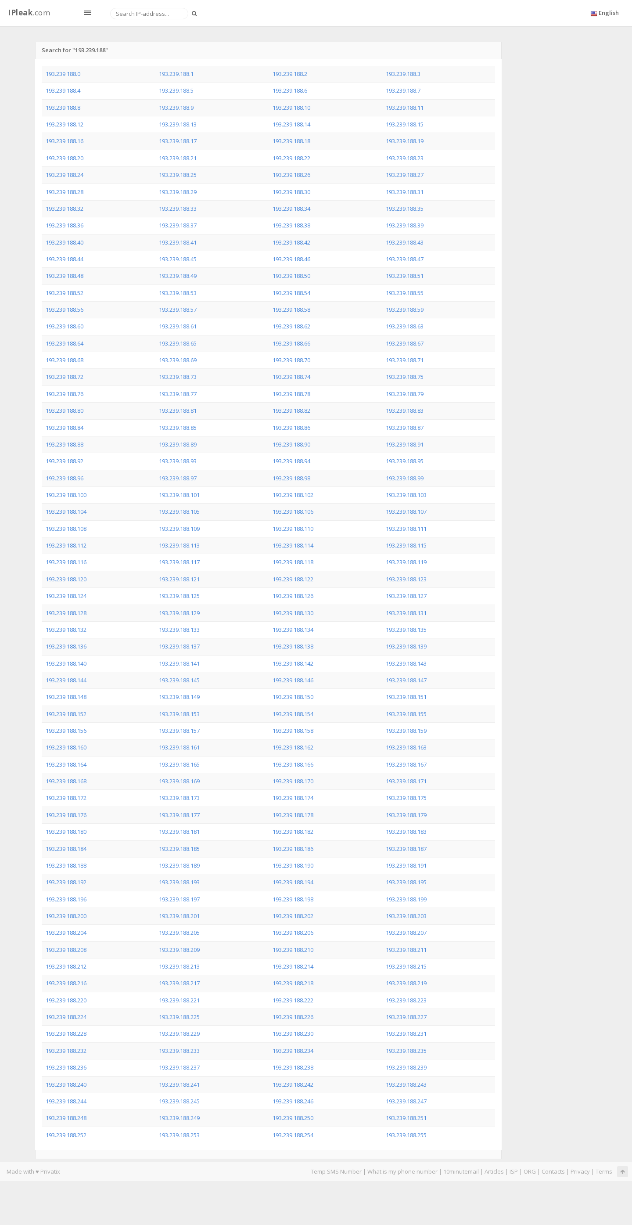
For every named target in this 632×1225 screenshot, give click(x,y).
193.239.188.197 (179, 899)
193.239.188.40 (64, 242)
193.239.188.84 (64, 428)
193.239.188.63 (405, 326)
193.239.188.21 (178, 158)
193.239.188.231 (406, 1034)
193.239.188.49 (178, 276)
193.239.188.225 (179, 1017)
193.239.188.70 (291, 360)
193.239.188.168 (66, 781)
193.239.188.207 (406, 933)
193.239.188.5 (176, 90)
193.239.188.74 (291, 377)
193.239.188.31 (405, 192)
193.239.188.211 (406, 950)
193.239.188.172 (66, 798)
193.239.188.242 (293, 1084)
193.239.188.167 (406, 764)
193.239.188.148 (66, 697)
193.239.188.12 (64, 124)
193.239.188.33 (178, 209)
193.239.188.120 (66, 579)
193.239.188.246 (293, 1101)
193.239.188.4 (63, 90)
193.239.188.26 (291, 175)
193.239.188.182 (293, 832)
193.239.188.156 (66, 731)
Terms (604, 1171)
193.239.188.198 (293, 899)
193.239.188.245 (179, 1101)
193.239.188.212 (66, 966)
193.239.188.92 (64, 461)
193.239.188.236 (66, 1067)
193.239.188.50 (291, 276)
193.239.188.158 (293, 731)
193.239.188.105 (179, 511)
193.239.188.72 (64, 377)
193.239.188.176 (66, 815)
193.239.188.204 (66, 933)
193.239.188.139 (406, 646)
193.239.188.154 (293, 714)
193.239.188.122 (293, 579)
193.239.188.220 (66, 1000)
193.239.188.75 (405, 377)
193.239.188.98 (291, 478)
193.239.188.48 (64, 276)
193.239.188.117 (179, 562)
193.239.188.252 (66, 1135)
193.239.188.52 (64, 293)
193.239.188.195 (406, 882)
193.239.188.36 (64, 225)
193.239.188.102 (293, 495)
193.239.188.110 (293, 529)
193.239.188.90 (291, 444)
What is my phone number (402, 1171)
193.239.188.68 (64, 360)
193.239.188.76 (64, 394)
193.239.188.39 (405, 225)
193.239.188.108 (66, 529)
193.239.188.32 (64, 209)
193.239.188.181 (179, 832)
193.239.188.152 (66, 714)
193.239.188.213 (179, 966)
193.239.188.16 (64, 141)
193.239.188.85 (178, 428)
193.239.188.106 (293, 511)
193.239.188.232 (66, 1051)
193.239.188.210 (293, 950)
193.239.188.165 (179, 764)
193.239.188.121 (179, 579)
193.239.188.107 (406, 511)
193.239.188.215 (406, 966)
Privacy (580, 1171)
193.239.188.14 (291, 124)
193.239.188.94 (291, 461)
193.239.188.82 (291, 410)
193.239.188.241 (179, 1084)
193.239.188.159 (406, 731)
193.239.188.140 (66, 663)
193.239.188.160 (66, 747)
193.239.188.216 (66, 983)
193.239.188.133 (179, 630)
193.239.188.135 (406, 630)
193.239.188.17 (178, 141)
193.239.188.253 (179, 1135)
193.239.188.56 (64, 309)
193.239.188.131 (406, 613)
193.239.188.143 (406, 663)
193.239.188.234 (293, 1051)
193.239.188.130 (293, 613)
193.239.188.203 (406, 916)
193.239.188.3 (403, 74)
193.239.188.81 (178, 410)
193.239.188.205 (179, 933)
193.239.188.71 (405, 360)
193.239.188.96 (64, 478)
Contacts (553, 1171)
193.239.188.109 (179, 529)
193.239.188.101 (179, 495)
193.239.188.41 (178, 242)
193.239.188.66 (291, 343)
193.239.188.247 (406, 1101)
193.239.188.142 (293, 663)
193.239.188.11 (405, 108)
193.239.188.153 (179, 714)
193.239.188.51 (405, 276)
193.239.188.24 (64, 175)
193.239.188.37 (178, 225)
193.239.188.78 (291, 394)
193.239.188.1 (176, 74)
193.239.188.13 (178, 124)
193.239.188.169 (179, 781)
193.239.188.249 (179, 1118)
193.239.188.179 (406, 815)
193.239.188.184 (66, 849)
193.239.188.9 (176, 108)
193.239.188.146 (293, 680)
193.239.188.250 (293, 1118)
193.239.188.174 (293, 798)
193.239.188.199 (406, 899)
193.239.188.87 (405, 428)
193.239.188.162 (293, 747)
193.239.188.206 (293, 933)
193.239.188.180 (66, 832)
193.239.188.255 (406, 1135)
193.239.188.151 (406, 697)
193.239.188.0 (63, 74)
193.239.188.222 (293, 1000)
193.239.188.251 (406, 1118)
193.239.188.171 (406, 781)
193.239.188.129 (179, 613)
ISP (514, 1171)
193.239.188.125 (179, 596)
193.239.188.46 (291, 259)
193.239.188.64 (64, 343)
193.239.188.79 (405, 394)
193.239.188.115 (406, 545)
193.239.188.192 (66, 882)
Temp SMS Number (336, 1171)
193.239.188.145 (179, 680)
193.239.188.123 (406, 579)
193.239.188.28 (64, 192)
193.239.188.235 (406, 1051)
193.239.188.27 (405, 175)
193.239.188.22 (291, 158)
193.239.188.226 (293, 1017)
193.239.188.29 (178, 192)
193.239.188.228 (66, 1034)
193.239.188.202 (293, 916)
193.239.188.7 (403, 90)
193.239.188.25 (178, 175)
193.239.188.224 (66, 1017)
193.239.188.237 (179, 1067)
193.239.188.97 (178, 478)
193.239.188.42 (291, 242)
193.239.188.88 (64, 444)
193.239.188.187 (406, 849)
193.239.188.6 (290, 90)
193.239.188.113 (179, 545)
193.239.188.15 (405, 124)
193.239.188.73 (178, 377)
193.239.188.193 (179, 882)
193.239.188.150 (293, 697)
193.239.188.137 (179, 646)
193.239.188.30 (291, 192)
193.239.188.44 (64, 259)
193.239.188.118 (293, 562)
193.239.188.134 (293, 630)
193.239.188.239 (406, 1067)
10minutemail (461, 1171)
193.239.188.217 (179, 983)
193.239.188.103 (406, 495)
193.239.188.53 (178, 293)
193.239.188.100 (66, 495)
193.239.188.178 (293, 815)
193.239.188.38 (291, 225)
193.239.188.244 (66, 1101)
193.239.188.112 (66, 545)
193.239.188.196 (66, 899)
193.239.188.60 (64, 326)
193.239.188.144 (66, 680)
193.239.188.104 (66, 511)
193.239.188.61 (178, 326)
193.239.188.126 (293, 596)
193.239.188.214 (293, 966)
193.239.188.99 (405, 478)
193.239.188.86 (291, 428)
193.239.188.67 (405, 343)
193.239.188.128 (66, 613)
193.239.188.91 (405, 444)
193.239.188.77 (178, 394)
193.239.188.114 (293, 545)
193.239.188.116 (66, 562)
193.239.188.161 (179, 747)
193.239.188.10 (291, 108)
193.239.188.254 (293, 1135)
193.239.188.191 (406, 865)
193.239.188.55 (405, 293)
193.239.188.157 (179, 731)
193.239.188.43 (405, 242)
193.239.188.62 (291, 326)
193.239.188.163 (406, 747)
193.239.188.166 (293, 764)
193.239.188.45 (178, 259)
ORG (530, 1171)
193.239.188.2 (290, 74)
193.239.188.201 (179, 916)
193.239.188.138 (293, 646)
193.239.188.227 (406, 1017)
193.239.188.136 (66, 646)
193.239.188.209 (179, 950)
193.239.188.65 (178, 343)
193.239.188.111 (406, 529)
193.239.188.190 (293, 865)
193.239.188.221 (179, 1000)
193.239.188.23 (405, 158)
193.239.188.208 (66, 950)
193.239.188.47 (405, 259)
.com (29, 12)
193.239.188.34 (291, 209)
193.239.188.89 (178, 444)
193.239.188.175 (406, 798)
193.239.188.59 (405, 309)
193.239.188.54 (291, 293)
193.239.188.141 (179, 663)
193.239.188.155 (406, 714)
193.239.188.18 (291, 141)
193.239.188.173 (179, 798)
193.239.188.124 (66, 596)
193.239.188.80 (64, 410)
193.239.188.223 (406, 1000)
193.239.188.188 (66, 865)
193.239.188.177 (179, 815)
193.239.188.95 (405, 461)
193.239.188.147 (406, 680)
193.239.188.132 (66, 630)
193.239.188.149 (179, 697)
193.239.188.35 (405, 209)
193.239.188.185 (179, 849)
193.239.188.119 (406, 562)
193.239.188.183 (406, 832)
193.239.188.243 (406, 1084)
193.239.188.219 (406, 983)
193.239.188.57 (178, 309)
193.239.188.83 (405, 410)
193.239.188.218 (293, 983)
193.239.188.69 (178, 360)
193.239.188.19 (405, 141)
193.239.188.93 (178, 461)
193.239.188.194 (293, 882)
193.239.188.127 (406, 596)
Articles (494, 1171)
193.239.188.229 (179, 1034)
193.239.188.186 (293, 849)
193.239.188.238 (293, 1067)
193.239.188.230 (293, 1034)
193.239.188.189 (179, 865)
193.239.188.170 (293, 781)
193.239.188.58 (291, 309)
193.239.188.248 (66, 1118)
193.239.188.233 (179, 1051)
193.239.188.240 (66, 1084)
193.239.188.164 (66, 764)
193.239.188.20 (64, 158)
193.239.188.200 (66, 916)
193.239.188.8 (63, 108)
